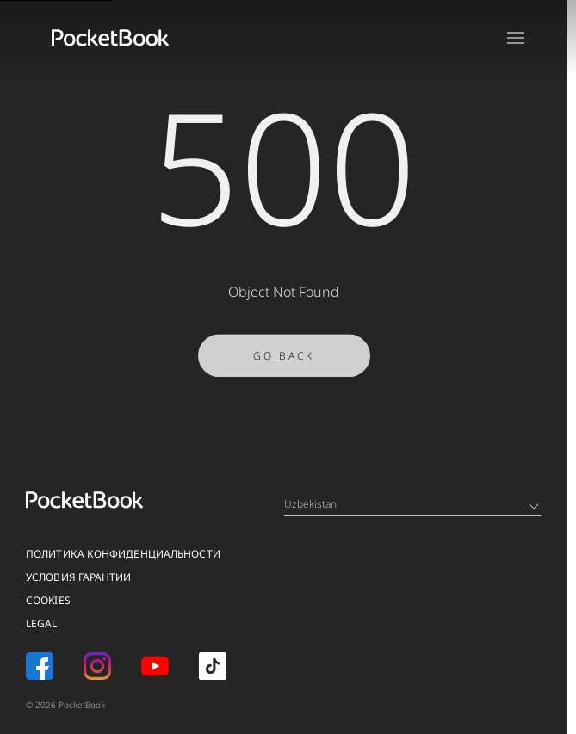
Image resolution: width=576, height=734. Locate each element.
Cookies (48, 600)
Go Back (283, 360)
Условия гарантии (79, 577)
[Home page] (110, 38)
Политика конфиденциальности (123, 553)
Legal (42, 623)
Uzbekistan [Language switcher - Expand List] (411, 504)
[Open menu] (515, 38)
